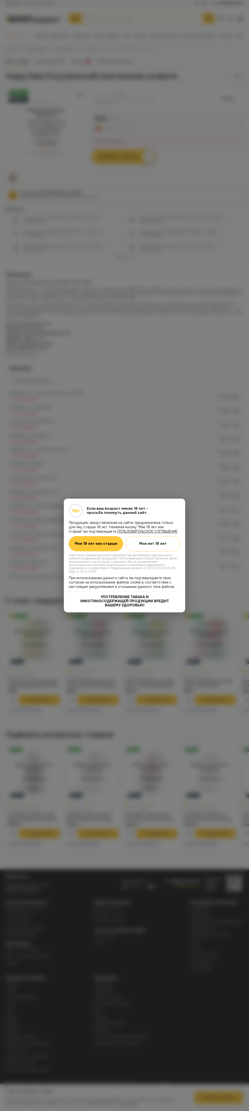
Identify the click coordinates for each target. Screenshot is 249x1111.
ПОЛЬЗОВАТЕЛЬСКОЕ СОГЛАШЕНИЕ (147, 531)
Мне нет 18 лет (153, 543)
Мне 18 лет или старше (96, 543)
